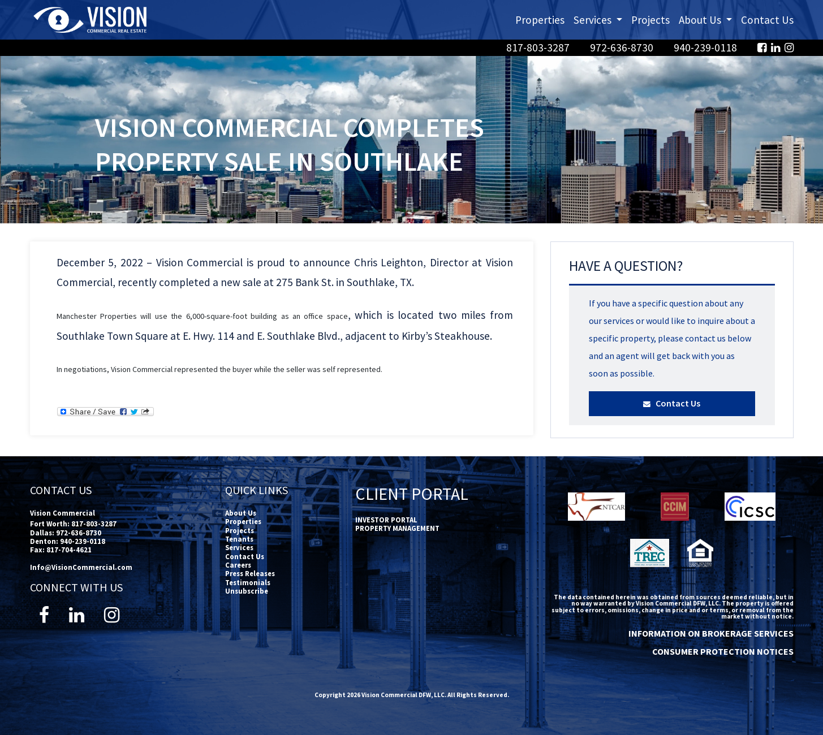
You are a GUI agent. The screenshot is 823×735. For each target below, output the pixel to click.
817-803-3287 (539, 47)
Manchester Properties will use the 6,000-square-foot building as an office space (202, 316)
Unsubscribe (246, 590)
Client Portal (411, 493)
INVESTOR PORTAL (386, 519)
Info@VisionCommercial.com (81, 567)
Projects (650, 20)
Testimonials (247, 582)
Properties (540, 20)
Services (239, 547)
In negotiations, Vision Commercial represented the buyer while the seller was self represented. (219, 369)
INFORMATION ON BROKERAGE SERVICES (711, 633)
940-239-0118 (706, 47)
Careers (238, 564)
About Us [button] (707, 19)
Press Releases (250, 573)
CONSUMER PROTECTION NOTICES (723, 651)
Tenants (239, 538)
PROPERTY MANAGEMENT (397, 528)
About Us (240, 512)
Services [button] (600, 19)
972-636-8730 (623, 47)
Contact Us (767, 20)
